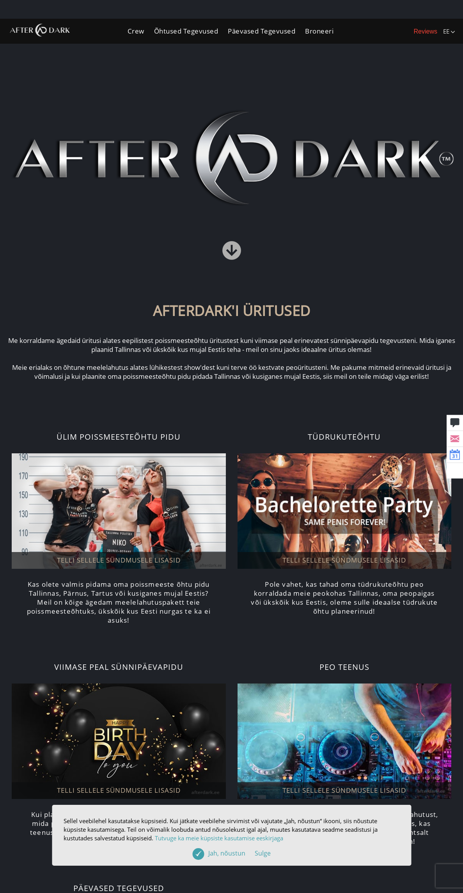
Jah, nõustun (239, 853)
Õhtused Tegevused (186, 31)
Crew (136, 31)
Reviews (425, 31)
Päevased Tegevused (261, 31)
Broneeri (319, 31)
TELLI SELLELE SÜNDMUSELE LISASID (119, 560)
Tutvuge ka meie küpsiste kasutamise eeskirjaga (219, 838)
